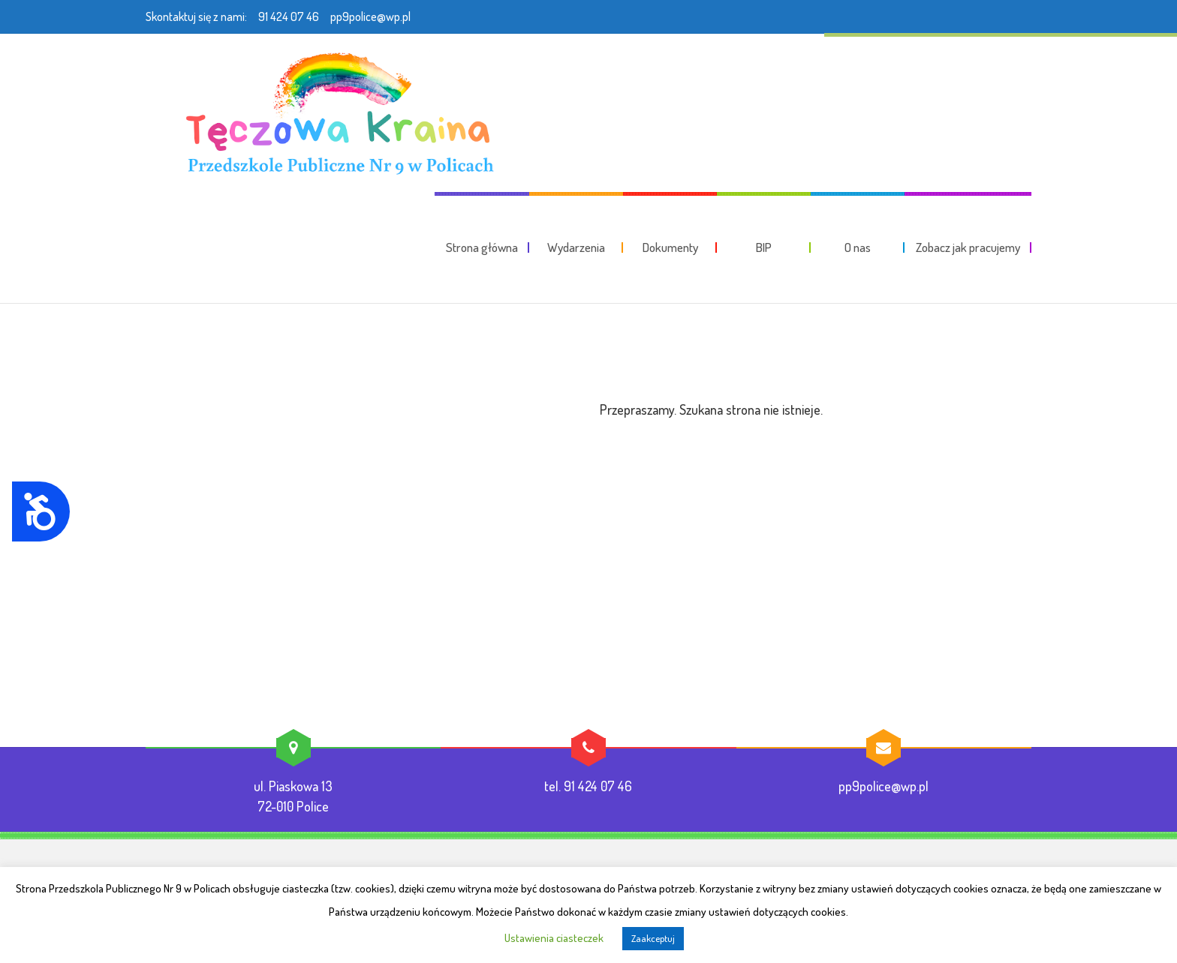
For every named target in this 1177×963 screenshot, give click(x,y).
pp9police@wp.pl (370, 16)
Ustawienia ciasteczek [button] (554, 938)
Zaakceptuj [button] (653, 938)
